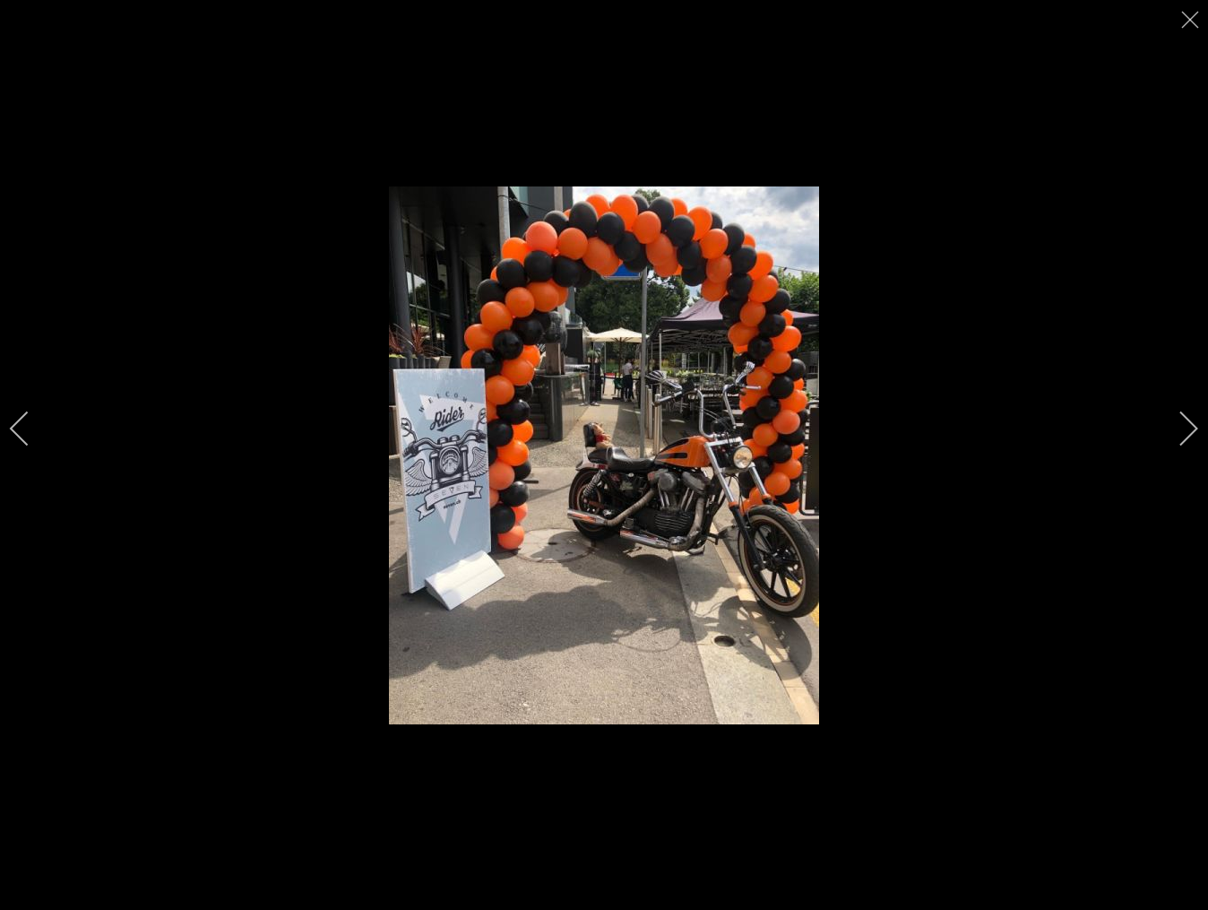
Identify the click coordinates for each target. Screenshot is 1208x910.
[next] (1176, 428)
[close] (1192, 20)
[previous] (31, 428)
